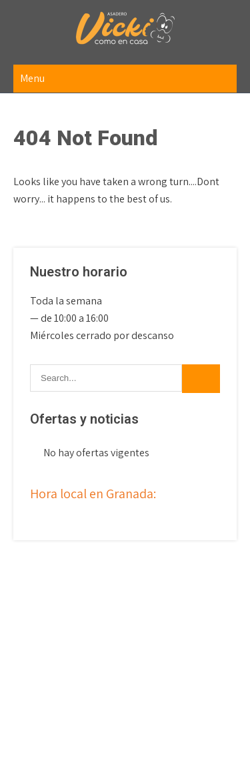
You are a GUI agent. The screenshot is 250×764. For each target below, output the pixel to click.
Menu (32, 78)
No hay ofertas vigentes (96, 453)
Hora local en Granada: (93, 493)
